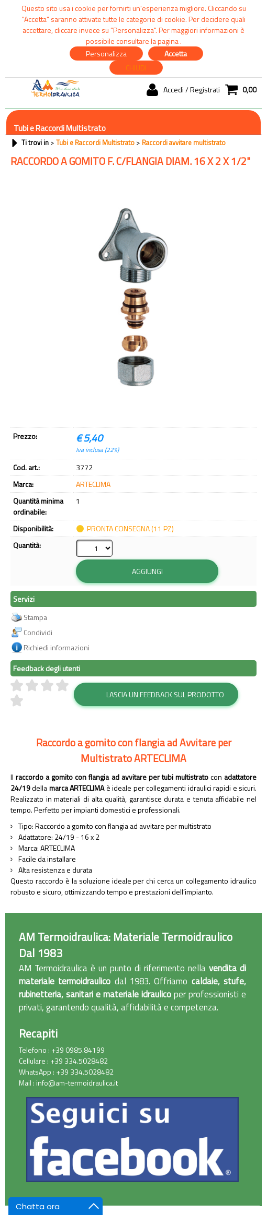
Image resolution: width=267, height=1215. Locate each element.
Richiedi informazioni (57, 628)
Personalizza (106, 53)
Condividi (38, 613)
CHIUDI (136, 67)
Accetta (175, 53)
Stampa (35, 597)
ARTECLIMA (93, 484)
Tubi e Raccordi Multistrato (60, 128)
